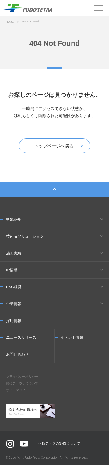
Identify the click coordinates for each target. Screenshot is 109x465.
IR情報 (11, 270)
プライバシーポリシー (22, 376)
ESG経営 (14, 287)
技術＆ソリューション (25, 236)
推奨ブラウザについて (22, 383)
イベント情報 (71, 337)
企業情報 (13, 304)
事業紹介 (13, 219)
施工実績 (13, 253)
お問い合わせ (17, 354)
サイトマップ (15, 390)
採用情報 (13, 320)
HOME (10, 21)
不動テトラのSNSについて (59, 443)
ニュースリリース (21, 337)
